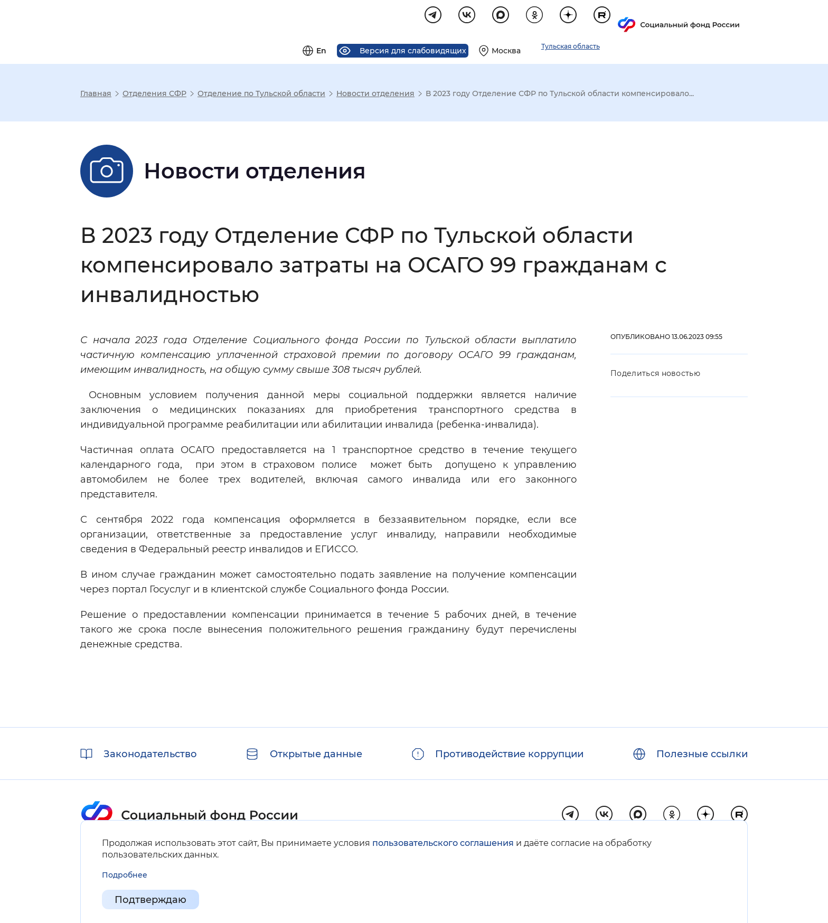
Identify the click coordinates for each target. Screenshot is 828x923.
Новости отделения (375, 95)
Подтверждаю (150, 900)
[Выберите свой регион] (631, 19)
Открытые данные (316, 754)
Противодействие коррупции (509, 754)
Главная (95, 95)
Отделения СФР (154, 95)
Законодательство (150, 754)
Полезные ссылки (702, 754)
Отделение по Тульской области (261, 95)
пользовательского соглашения (443, 843)
